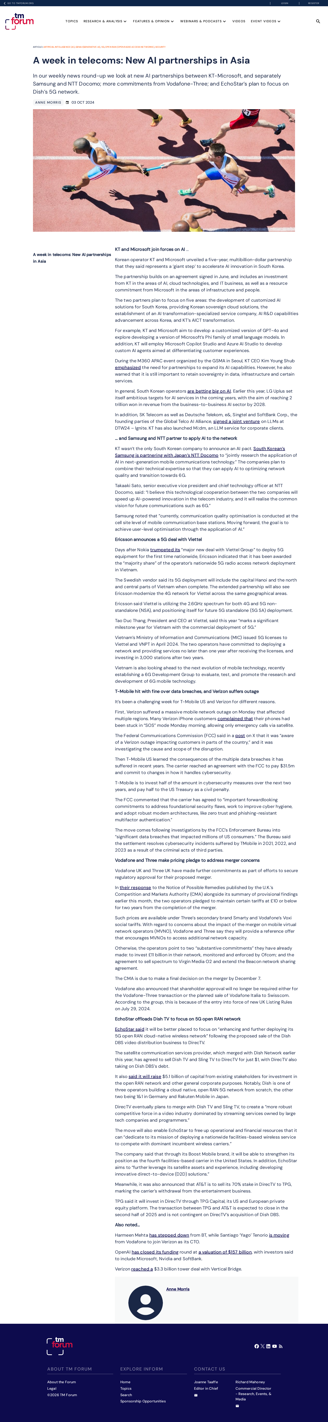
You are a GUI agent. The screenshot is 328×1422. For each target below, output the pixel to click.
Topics (72, 21)
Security (160, 46)
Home (125, 1382)
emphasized (128, 367)
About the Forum (61, 1382)
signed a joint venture (236, 421)
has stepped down (169, 1235)
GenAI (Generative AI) (88, 46)
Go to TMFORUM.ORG (18, 3)
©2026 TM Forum (62, 1395)
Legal (51, 1388)
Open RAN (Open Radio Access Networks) (129, 46)
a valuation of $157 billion (225, 1252)
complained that (235, 718)
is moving (279, 1235)
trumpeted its (165, 550)
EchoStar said (129, 1029)
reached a (142, 1269)
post (240, 735)
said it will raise (145, 1076)
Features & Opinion (154, 21)
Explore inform (141, 1369)
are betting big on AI (209, 391)
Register (313, 3)
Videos (238, 21)
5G (102, 46)
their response (135, 887)
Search (126, 1395)
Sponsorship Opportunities (143, 1401)
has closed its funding (155, 1252)
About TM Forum (69, 1369)
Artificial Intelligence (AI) (59, 46)
